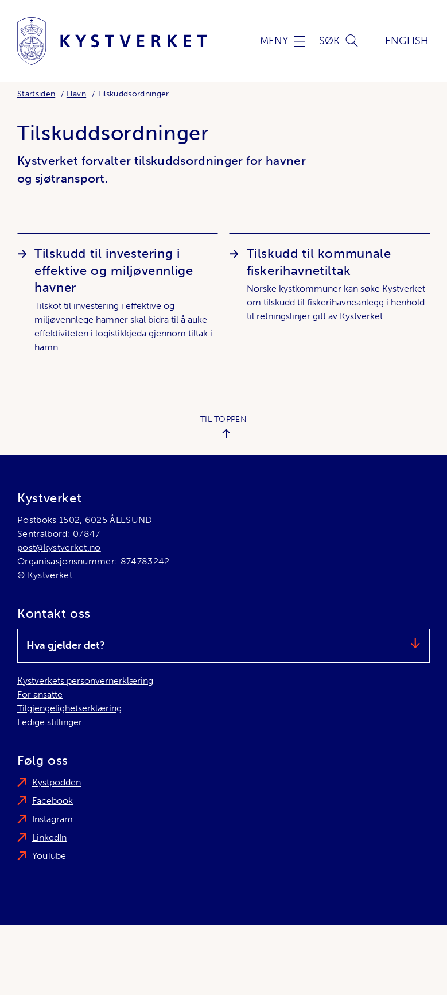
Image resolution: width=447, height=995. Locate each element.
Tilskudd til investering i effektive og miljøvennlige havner (113, 271)
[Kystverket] (112, 41)
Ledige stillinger (49, 722)
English (407, 40)
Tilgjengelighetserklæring (69, 708)
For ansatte (40, 694)
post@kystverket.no (59, 547)
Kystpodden (56, 782)
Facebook (52, 800)
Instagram (52, 819)
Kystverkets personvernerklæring (85, 680)
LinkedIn (49, 837)
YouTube (49, 855)
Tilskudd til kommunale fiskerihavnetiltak (319, 262)
